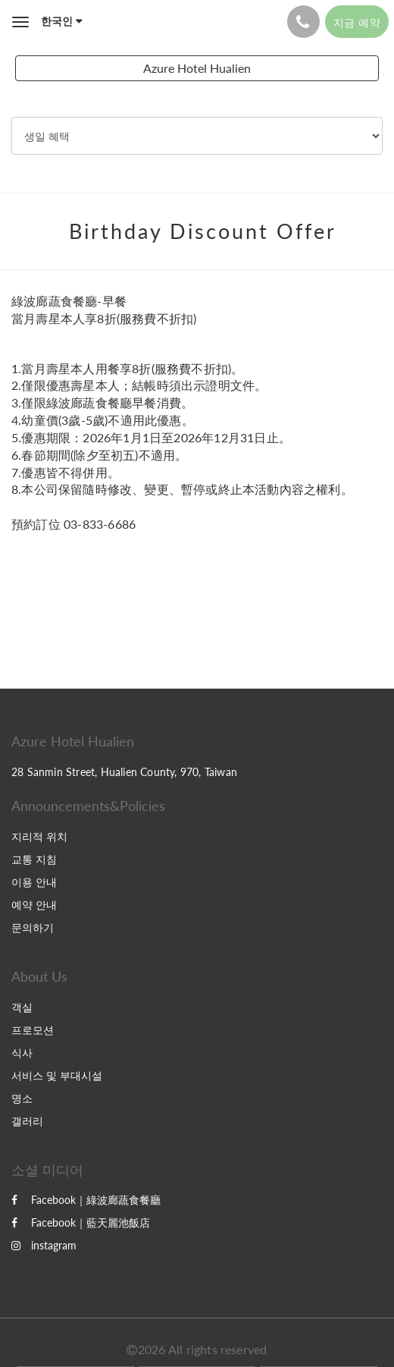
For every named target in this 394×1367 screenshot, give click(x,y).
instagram (44, 1245)
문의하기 (32, 927)
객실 (22, 1007)
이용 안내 (34, 881)
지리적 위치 (39, 836)
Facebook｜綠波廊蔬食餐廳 (86, 1199)
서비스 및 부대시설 (56, 1075)
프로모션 (32, 1029)
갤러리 (27, 1120)
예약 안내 (34, 904)
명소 (22, 1098)
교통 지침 (34, 859)
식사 (22, 1052)
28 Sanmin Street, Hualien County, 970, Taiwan (124, 771)
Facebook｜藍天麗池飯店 (80, 1222)
